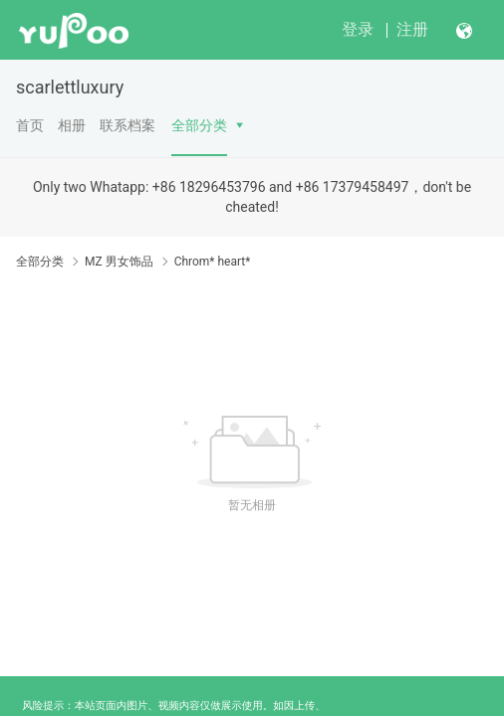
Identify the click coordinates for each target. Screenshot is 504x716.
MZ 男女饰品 (119, 261)
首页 (30, 125)
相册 (72, 125)
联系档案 (127, 125)
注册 (412, 29)
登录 (358, 29)
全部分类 (199, 125)
